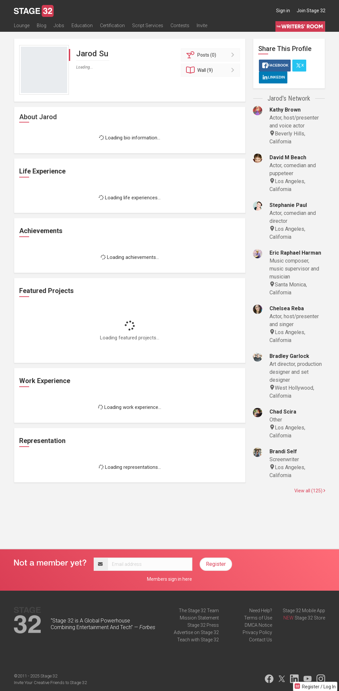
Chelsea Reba (286, 308)
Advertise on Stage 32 (196, 632)
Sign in (283, 10)
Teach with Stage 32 (198, 639)
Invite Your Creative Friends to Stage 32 (50, 682)
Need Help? (260, 610)
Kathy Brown (285, 110)
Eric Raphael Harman (295, 253)
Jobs (59, 25)
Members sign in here (169, 579)
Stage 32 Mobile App (304, 610)
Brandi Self (283, 451)
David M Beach (287, 157)
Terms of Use (258, 617)
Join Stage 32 (311, 10)
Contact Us (260, 639)
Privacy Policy (257, 632)
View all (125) (309, 490)
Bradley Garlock (289, 356)
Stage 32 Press (203, 625)
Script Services (147, 25)
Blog (41, 25)
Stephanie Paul (288, 205)
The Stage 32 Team (199, 610)
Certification (112, 25)
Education (82, 25)
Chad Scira (282, 412)
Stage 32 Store (310, 617)
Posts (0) (211, 55)
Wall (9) (211, 70)
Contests (179, 25)
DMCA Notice (258, 625)
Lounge (21, 25)
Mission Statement (199, 617)
